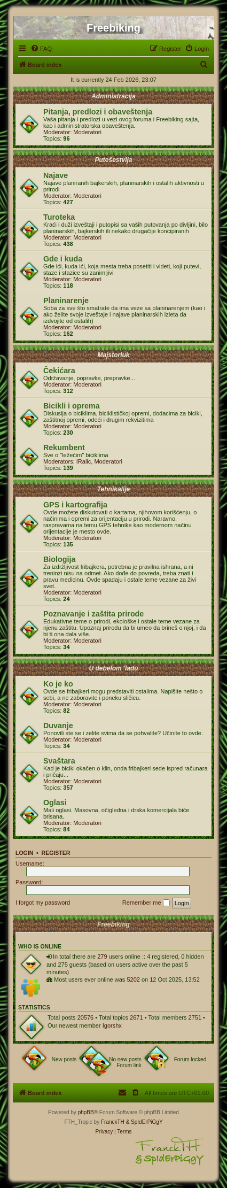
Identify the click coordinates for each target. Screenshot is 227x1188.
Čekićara (59, 370)
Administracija (113, 96)
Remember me (146, 903)
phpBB (86, 1112)
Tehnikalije (113, 489)
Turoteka (59, 217)
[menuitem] (41, 48)
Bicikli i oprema (71, 406)
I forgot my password (42, 902)
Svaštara (59, 761)
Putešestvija (113, 160)
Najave (55, 175)
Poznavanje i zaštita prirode (93, 614)
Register (56, 853)
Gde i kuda (62, 258)
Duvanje (58, 725)
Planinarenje (66, 300)
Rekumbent (64, 447)
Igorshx (112, 1025)
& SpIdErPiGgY (144, 1122)
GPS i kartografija (75, 504)
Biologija (59, 559)
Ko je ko (58, 684)
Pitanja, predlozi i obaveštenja (97, 111)
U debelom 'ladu (113, 668)
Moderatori (87, 132)
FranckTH (112, 1122)
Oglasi (55, 802)
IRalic (83, 461)
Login (24, 853)
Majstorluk (113, 355)
